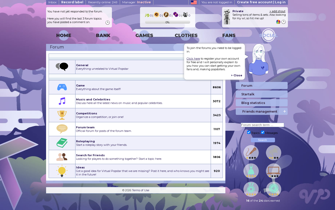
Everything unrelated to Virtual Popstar (102, 67)
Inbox (52, 2)
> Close (236, 75)
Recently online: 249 (102, 2)
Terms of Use (140, 190)
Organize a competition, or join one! (100, 115)
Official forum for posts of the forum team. (104, 129)
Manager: (136, 2)
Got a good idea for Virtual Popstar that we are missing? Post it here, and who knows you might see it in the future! (142, 171)
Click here (193, 58)
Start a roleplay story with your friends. (101, 143)
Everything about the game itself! (98, 87)
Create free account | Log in (261, 2)
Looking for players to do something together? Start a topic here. (119, 157)
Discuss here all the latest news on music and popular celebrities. (119, 101)
